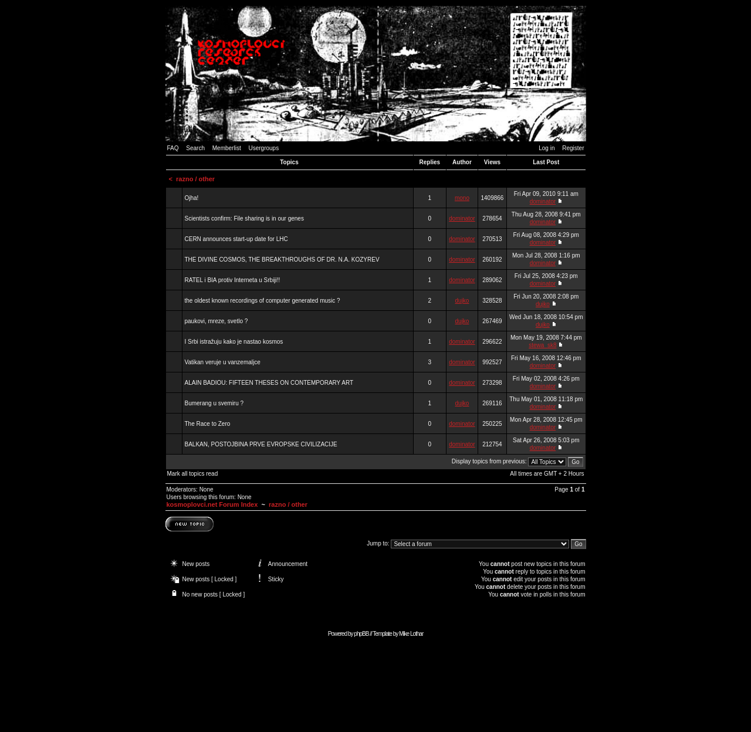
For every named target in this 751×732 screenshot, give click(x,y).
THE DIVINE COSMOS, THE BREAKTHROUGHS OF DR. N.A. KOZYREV (282, 259)
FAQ (173, 148)
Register (573, 148)
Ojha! (192, 198)
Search (195, 148)
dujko (462, 300)
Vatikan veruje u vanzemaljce (223, 362)
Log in (546, 148)
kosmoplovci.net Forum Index (212, 504)
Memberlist (226, 148)
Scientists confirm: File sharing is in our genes (244, 218)
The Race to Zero (208, 424)
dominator (543, 201)
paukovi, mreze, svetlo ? (216, 321)
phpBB (361, 634)
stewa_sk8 (542, 345)
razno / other (195, 178)
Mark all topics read (192, 473)
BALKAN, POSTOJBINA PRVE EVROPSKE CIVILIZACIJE (261, 444)
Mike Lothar (411, 634)
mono (462, 198)
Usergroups (263, 148)
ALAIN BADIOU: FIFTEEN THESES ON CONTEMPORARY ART (269, 382)
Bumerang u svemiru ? (214, 403)
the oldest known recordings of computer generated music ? (262, 300)
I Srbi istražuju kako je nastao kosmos (234, 341)
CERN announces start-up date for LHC (236, 239)
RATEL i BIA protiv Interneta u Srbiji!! (232, 280)
